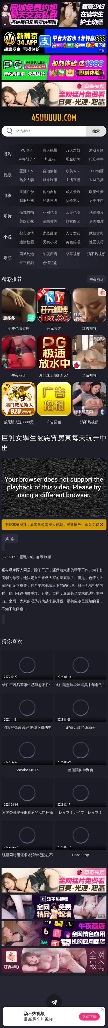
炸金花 (50, 158)
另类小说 (50, 241)
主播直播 (73, 179)
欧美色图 (73, 212)
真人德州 (50, 150)
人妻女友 (73, 233)
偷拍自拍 (50, 191)
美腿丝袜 (26, 221)
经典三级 (50, 200)
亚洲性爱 (26, 191)
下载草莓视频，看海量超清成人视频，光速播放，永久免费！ (54, 525)
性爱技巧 (96, 241)
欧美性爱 (96, 191)
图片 (7, 216)
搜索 (96, 130)
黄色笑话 (73, 241)
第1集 (10, 538)
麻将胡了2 (26, 158)
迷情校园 (26, 241)
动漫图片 (96, 212)
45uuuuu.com (53, 118)
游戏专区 (96, 150)
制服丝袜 (26, 200)
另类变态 (96, 200)
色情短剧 (50, 262)
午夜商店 (50, 253)
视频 (7, 174)
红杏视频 (26, 262)
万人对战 (73, 150)
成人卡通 (73, 191)
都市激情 (26, 233)
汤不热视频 (96, 253)
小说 (7, 237)
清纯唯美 (50, 221)
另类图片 (96, 221)
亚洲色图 (50, 212)
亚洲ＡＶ (26, 170)
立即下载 (89, 1016)
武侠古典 (96, 233)
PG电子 (27, 150)
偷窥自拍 (26, 212)
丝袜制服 (50, 179)
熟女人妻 (26, 179)
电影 (7, 195)
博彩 (7, 154)
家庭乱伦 (50, 233)
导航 (7, 257)
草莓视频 (73, 253)
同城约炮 (26, 253)
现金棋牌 (73, 158)
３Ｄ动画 (96, 170)
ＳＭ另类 (96, 179)
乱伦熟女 (73, 200)
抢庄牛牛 (96, 158)
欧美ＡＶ (73, 170)
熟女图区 (73, 221)
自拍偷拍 (50, 170)
